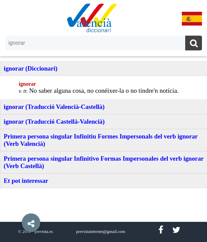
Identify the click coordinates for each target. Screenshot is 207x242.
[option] (103, 121)
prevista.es (44, 231)
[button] (16, 207)
